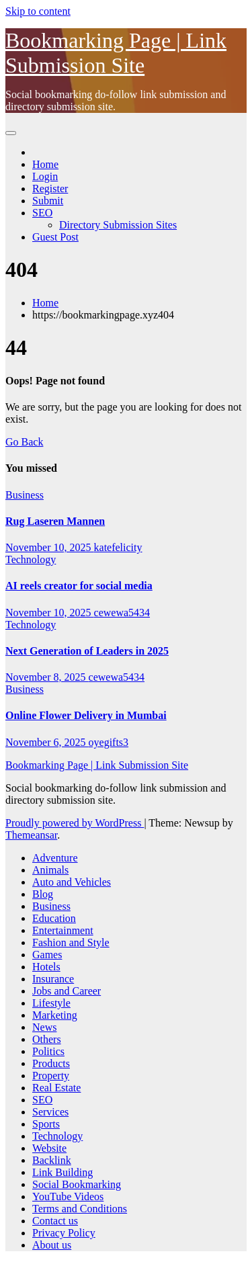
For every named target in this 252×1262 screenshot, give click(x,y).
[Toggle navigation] (10, 133)
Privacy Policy (63, 1232)
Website (49, 1148)
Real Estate (56, 1087)
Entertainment (62, 930)
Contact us (55, 1220)
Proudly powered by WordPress (74, 823)
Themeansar (31, 835)
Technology (30, 559)
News (44, 1027)
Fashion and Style (71, 942)
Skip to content (38, 11)
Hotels (46, 966)
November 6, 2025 (47, 742)
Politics (48, 1051)
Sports (46, 1124)
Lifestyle (51, 1003)
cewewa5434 (122, 612)
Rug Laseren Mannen (55, 521)
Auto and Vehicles (71, 882)
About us (51, 1245)
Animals (50, 870)
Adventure (55, 858)
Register (50, 188)
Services (50, 1112)
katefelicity (118, 547)
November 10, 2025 (49, 547)
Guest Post (55, 237)
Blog (42, 894)
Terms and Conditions (79, 1208)
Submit (47, 200)
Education (54, 918)
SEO (42, 212)
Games (47, 954)
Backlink (51, 1160)
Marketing (54, 1015)
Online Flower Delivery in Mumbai (86, 715)
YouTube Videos (67, 1196)
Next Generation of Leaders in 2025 (87, 651)
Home (45, 164)
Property (50, 1075)
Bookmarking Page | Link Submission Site (115, 52)
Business (24, 495)
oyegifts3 (109, 742)
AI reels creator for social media (79, 585)
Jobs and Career (66, 991)
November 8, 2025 (47, 677)
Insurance (53, 978)
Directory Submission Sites (118, 224)
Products (51, 1063)
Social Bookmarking (76, 1184)
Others (46, 1039)
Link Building (62, 1172)
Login (45, 176)
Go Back (24, 442)
